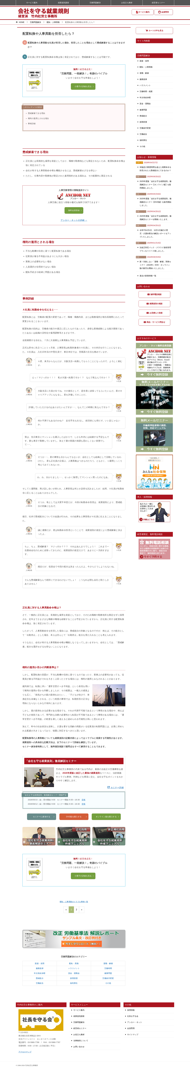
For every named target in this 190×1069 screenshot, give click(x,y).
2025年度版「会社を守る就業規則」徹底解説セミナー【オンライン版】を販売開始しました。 (155, 184)
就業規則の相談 (154, 303)
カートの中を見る (154, 30)
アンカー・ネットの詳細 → (74, 220)
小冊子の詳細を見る (84, 86)
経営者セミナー (158, 3)
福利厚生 (74, 983)
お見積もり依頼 (154, 312)
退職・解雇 (108, 963)
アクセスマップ (24, 1052)
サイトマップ (132, 1034)
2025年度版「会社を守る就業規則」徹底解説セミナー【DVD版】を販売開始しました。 (155, 202)
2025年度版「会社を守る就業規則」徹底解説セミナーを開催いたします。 (155, 217)
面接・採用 (39, 963)
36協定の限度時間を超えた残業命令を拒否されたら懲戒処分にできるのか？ (155, 168)
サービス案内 (142, 12)
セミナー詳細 (115, 787)
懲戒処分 (40, 978)
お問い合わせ (78, 1047)
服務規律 (40, 968)
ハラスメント (74, 968)
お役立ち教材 (126, 3)
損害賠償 (74, 978)
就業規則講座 (63, 3)
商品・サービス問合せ (154, 322)
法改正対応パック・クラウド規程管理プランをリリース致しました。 (155, 249)
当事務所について (80, 1041)
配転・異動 (74, 963)
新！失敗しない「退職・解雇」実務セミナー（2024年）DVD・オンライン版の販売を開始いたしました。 (155, 265)
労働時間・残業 (146, 91)
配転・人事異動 (146, 67)
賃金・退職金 (74, 973)
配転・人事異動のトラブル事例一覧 (74, 902)
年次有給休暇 (39, 973)
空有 (84, 800)
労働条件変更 (108, 978)
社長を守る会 (132, 1016)
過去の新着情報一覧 (148, 276)
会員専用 (163, 12)
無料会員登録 (75, 210)
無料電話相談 (154, 294)
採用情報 (131, 1010)
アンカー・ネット (134, 1022)
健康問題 (108, 973)
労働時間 (108, 968)
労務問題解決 (95, 3)
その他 (108, 983)
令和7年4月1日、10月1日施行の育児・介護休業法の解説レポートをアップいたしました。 (155, 233)
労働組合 (40, 983)
